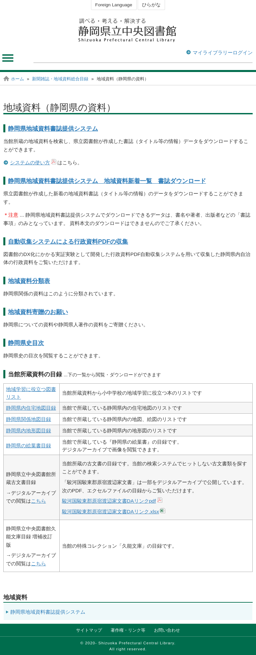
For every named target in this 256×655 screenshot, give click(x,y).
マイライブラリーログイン (223, 52)
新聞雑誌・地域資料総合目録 (60, 78)
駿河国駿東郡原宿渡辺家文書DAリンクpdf (109, 501)
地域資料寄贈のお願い (38, 311)
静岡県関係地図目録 (28, 419)
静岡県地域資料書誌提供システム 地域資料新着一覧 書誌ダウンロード (107, 180)
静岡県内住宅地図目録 (31, 408)
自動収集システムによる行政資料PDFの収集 (68, 241)
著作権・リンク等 (128, 630)
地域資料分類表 (29, 280)
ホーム (17, 78)
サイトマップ (89, 630)
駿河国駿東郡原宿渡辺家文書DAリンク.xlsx (110, 511)
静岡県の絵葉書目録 (28, 445)
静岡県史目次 (26, 342)
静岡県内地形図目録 (28, 430)
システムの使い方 (30, 162)
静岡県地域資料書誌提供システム (53, 128)
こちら (38, 501)
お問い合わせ (167, 630)
